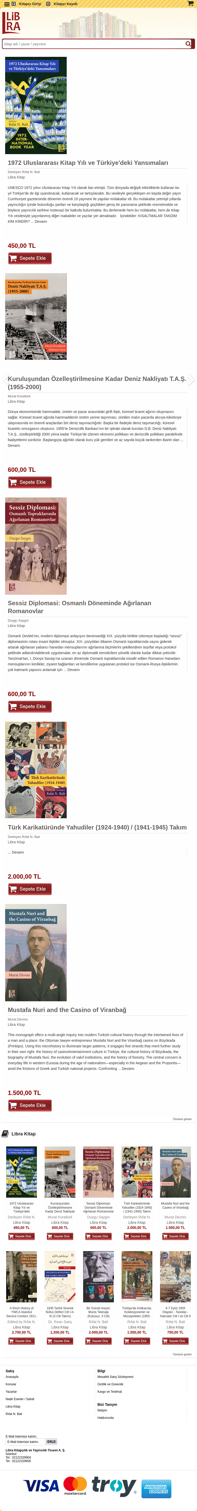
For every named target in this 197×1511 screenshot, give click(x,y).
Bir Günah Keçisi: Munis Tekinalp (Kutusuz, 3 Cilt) (99, 1312)
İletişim (102, 1410)
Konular (11, 1384)
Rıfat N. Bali (98, 1322)
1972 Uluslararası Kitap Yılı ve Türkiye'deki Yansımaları (88, 162)
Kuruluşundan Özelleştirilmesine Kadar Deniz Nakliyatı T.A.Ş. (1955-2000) (97, 382)
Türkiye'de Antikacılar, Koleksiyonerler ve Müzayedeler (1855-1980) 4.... (137, 1314)
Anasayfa (12, 1377)
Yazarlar (11, 1391)
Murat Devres (18, 1019)
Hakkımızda (105, 1418)
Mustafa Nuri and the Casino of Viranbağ (67, 1009)
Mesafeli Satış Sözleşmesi (115, 1377)
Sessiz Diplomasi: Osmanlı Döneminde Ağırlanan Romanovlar (79, 607)
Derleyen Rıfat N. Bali (24, 172)
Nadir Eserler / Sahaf (20, 1399)
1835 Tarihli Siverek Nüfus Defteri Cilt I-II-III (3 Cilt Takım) (60, 1312)
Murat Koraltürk (19, 396)
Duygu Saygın (18, 620)
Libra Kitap (16, 177)
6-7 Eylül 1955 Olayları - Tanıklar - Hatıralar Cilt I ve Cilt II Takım (175, 1314)
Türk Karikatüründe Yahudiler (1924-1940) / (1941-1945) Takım (97, 827)
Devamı (41, 221)
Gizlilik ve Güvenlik (110, 1384)
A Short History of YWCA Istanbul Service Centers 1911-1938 (21, 1314)
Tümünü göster (182, 1119)
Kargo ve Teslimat (109, 1391)
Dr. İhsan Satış (60, 1322)
